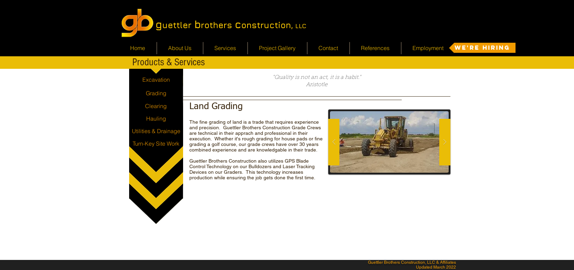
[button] (389, 142)
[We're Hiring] (482, 48)
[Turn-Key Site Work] (156, 143)
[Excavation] (156, 79)
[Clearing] (156, 106)
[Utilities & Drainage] (156, 131)
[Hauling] (156, 118)
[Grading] (156, 93)
